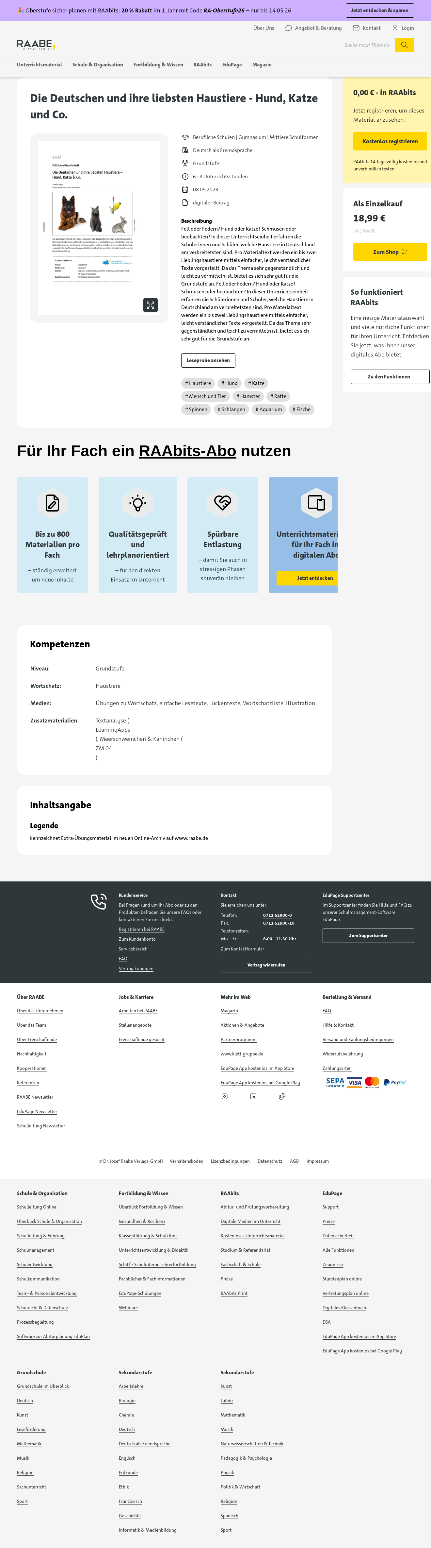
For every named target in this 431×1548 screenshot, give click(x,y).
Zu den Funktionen (389, 376)
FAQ (123, 959)
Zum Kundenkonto (137, 939)
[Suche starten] (404, 45)
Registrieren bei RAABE (142, 929)
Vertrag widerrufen (266, 965)
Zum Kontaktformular (242, 949)
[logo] (36, 45)
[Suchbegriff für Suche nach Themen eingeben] (229, 45)
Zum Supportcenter (368, 935)
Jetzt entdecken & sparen (379, 10)
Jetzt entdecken (315, 578)
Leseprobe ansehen (208, 360)
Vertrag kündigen (136, 968)
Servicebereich (133, 949)
